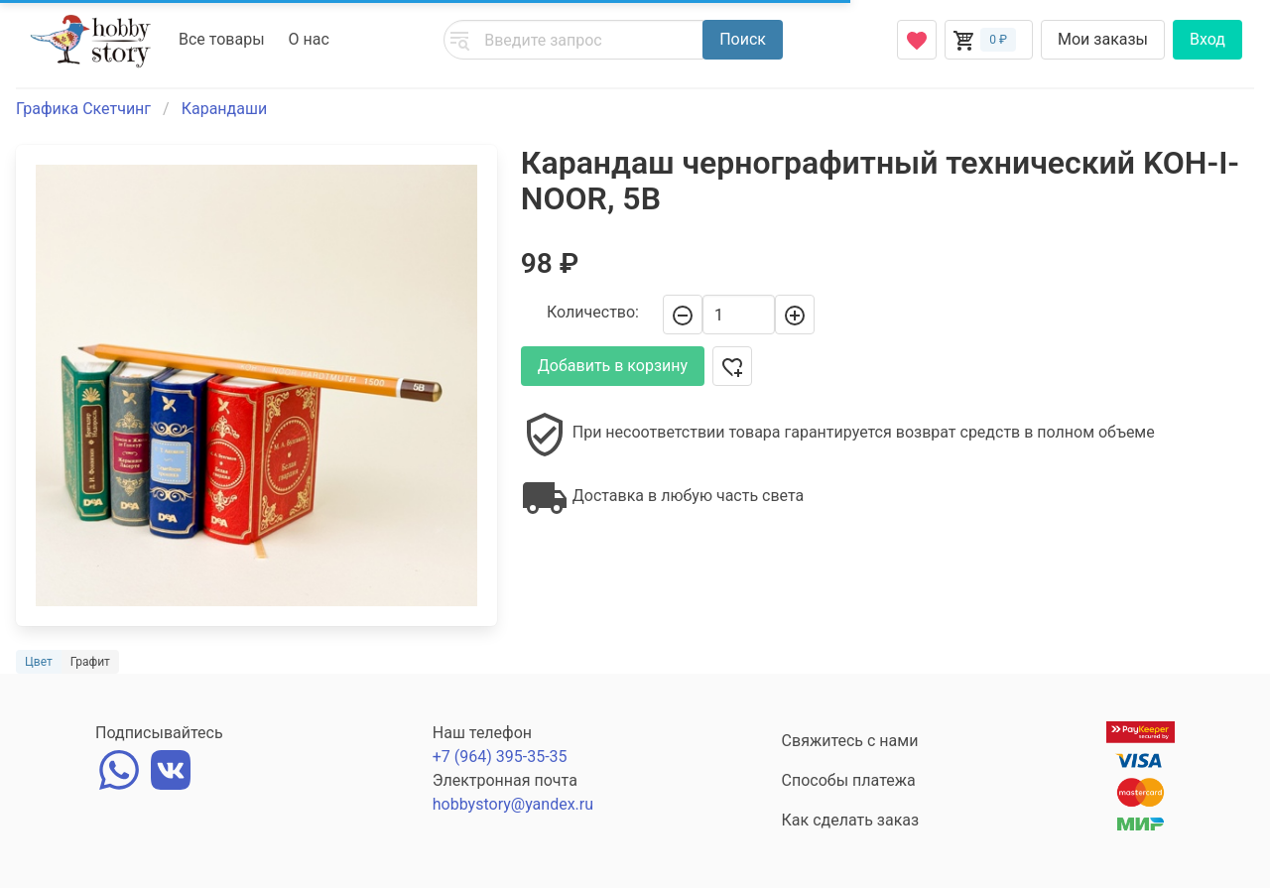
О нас (309, 39)
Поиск (742, 39)
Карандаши (224, 108)
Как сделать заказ (851, 820)
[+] (795, 314)
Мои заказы (1103, 39)
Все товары (222, 39)
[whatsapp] (119, 767)
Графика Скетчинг (83, 108)
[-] (682, 314)
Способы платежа (849, 780)
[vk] (170, 767)
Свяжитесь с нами (850, 740)
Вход (1207, 39)
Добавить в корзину (613, 365)
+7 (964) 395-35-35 (500, 756)
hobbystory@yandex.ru (513, 804)
